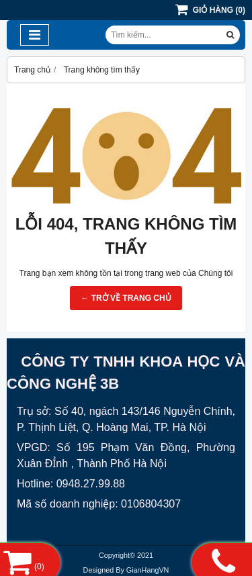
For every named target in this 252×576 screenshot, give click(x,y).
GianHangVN (147, 570)
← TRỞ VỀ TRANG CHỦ (126, 298)
